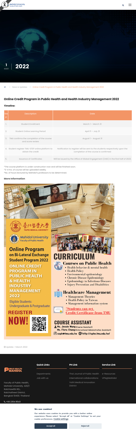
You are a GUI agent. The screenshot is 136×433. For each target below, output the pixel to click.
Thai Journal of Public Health (84, 373)
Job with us (42, 378)
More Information (14, 178)
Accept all (50, 426)
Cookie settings (61, 419)
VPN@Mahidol (109, 378)
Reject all (85, 426)
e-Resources (108, 373)
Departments (43, 373)
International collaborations (83, 378)
